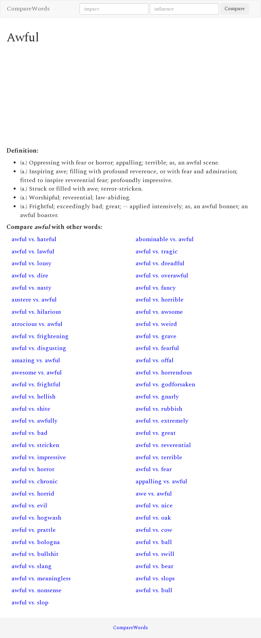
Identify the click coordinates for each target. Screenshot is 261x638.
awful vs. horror (33, 469)
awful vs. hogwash (36, 517)
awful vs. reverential (163, 445)
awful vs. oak (153, 517)
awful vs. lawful (33, 251)
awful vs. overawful (162, 275)
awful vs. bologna (36, 542)
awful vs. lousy (31, 263)
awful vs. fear (154, 469)
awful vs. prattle (34, 530)
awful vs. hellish (33, 396)
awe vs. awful (154, 493)
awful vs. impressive (39, 457)
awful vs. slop (30, 602)
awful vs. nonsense (37, 590)
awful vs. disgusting (39, 348)
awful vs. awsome (159, 311)
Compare (235, 8)
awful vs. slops (155, 578)
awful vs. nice (154, 505)
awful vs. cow (154, 530)
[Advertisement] (130, 95)
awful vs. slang (32, 566)
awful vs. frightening (40, 336)
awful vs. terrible (159, 457)
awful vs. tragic (157, 251)
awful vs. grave (156, 336)
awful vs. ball (154, 542)
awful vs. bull (154, 590)
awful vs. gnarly (157, 396)
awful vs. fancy (156, 287)
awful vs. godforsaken (165, 384)
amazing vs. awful (36, 360)
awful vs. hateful (34, 239)
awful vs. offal (155, 360)
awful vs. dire (30, 275)
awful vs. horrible (160, 299)
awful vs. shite (31, 408)
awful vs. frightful (36, 384)
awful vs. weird (156, 324)
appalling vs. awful (161, 481)
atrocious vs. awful (37, 324)
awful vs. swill (155, 554)
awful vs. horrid (33, 493)
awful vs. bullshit (35, 554)
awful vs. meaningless (41, 578)
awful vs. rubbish (159, 408)
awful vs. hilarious (36, 311)
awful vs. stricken (35, 445)
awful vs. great (156, 433)
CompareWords (28, 8)
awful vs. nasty (31, 287)
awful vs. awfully (34, 420)
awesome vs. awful (37, 372)
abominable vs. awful (165, 239)
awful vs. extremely (162, 420)
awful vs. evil (29, 505)
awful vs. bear (154, 566)
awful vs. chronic (35, 481)
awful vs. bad (30, 433)
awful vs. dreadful (160, 263)
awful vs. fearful (157, 348)
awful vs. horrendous (164, 372)
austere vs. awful (34, 299)
